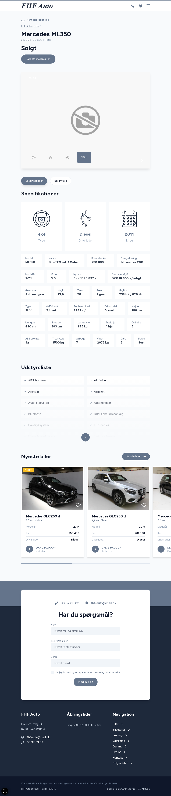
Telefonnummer (59, 646)
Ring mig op (85, 687)
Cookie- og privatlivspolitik (121, 789)
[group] (85, 120)
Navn (53, 630)
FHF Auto (26, 26)
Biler (36, 26)
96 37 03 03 (67, 608)
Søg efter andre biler (38, 58)
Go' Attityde (144, 789)
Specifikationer (34, 180)
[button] (136, 160)
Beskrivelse (60, 180)
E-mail (54, 662)
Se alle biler (136, 461)
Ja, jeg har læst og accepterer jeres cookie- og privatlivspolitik (88, 677)
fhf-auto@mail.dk (100, 608)
